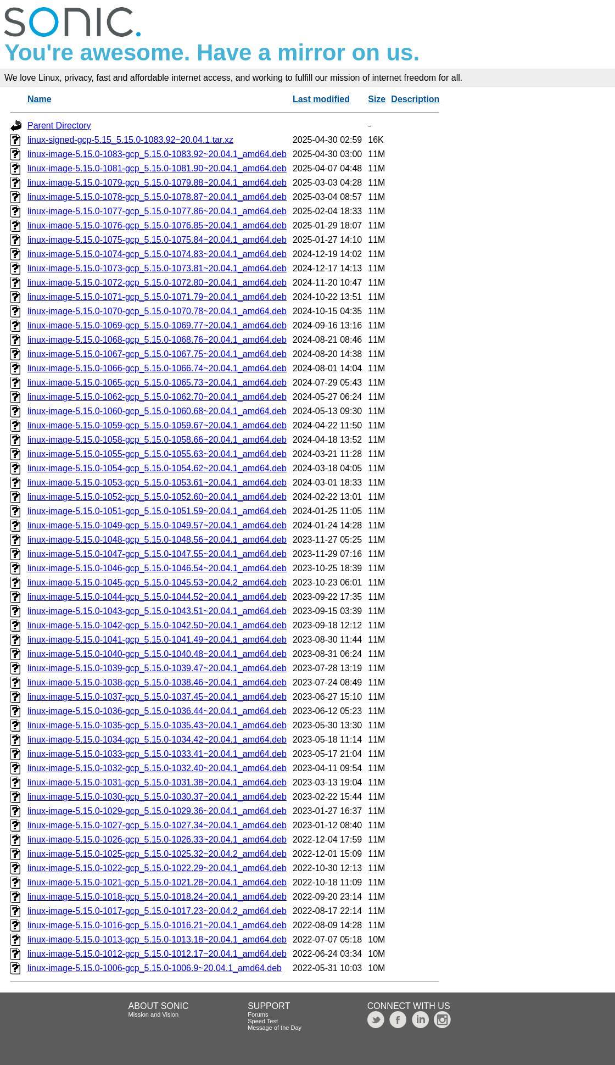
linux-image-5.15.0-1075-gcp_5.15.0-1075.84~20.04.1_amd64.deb (157, 239)
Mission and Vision (153, 1014)
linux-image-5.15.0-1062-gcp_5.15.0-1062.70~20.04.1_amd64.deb (157, 397)
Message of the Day (274, 1027)
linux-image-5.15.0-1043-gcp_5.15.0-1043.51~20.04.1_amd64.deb (157, 611)
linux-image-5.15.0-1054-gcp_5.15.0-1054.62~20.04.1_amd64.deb (157, 468)
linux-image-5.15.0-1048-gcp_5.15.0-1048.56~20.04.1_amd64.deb (157, 539)
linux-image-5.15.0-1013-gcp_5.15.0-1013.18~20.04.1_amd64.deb (157, 939)
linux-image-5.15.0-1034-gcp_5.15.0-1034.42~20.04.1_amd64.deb (157, 739)
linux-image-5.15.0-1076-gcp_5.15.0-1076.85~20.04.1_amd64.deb (157, 225)
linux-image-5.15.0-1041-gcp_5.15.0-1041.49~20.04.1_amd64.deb (157, 639)
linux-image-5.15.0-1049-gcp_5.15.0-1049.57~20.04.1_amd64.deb (157, 525)
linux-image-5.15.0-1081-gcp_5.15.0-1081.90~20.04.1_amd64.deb (157, 168)
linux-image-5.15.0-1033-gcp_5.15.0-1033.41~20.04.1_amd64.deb (157, 754)
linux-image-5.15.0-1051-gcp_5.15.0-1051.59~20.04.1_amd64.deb (157, 511)
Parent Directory (59, 125)
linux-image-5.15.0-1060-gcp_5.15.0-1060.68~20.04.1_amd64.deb (157, 411)
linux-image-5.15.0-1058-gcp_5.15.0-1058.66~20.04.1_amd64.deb (157, 439)
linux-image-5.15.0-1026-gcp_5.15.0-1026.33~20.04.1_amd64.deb (157, 839)
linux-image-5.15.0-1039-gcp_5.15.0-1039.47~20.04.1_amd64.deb (157, 668)
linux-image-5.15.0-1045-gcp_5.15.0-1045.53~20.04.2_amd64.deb (157, 582)
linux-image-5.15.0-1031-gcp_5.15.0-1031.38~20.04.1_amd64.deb (157, 782)
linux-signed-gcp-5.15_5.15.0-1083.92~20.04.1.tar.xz (130, 139)
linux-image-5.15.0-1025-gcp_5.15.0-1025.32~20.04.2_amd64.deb (157, 853)
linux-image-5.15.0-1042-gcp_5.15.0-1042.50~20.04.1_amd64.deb (157, 625)
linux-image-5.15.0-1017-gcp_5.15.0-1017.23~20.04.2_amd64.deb (157, 911)
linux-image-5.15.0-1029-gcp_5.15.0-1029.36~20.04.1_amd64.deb (157, 811)
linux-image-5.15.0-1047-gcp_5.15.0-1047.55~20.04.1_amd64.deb (157, 554)
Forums (258, 1014)
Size (376, 99)
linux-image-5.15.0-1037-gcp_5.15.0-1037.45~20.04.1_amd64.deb (157, 696)
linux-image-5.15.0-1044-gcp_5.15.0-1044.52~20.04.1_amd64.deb (157, 596)
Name (39, 99)
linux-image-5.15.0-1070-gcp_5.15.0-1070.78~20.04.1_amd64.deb (157, 311)
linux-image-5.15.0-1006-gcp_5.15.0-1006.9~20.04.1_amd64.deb (154, 968)
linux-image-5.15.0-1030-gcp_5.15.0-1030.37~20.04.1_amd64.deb (157, 796)
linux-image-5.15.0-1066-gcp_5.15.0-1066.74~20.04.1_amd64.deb (157, 368)
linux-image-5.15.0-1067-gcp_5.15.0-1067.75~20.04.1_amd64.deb (157, 354)
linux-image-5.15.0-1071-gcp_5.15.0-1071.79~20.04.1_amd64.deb (157, 297)
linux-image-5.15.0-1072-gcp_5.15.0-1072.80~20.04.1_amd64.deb (157, 282)
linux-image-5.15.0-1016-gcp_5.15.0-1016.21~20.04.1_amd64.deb (157, 925)
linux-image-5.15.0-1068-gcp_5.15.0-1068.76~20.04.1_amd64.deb (157, 339)
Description (415, 99)
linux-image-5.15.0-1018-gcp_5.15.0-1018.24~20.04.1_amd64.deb (157, 896)
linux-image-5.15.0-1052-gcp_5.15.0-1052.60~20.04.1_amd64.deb (157, 496)
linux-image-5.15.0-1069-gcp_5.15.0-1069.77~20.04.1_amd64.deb (157, 325)
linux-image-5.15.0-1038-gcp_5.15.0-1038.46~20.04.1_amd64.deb (157, 682)
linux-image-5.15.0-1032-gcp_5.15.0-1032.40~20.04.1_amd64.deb (157, 768)
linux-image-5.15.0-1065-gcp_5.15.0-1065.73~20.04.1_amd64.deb (157, 382)
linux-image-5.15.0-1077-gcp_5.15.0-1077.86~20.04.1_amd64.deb (157, 211)
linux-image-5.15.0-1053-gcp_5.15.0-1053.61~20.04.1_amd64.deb (157, 482)
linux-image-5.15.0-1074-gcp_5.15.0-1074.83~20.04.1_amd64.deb (157, 254)
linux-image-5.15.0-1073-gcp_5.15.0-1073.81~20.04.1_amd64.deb (157, 268)
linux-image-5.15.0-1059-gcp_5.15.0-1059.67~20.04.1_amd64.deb (157, 425)
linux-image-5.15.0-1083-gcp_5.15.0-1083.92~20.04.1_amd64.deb (157, 154)
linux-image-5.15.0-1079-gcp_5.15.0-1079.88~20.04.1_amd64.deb (157, 182)
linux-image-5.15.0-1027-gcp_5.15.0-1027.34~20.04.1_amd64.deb (157, 825)
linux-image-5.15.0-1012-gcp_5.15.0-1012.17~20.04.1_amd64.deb (157, 953)
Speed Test (263, 1021)
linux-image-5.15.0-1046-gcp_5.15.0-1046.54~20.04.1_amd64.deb (157, 568)
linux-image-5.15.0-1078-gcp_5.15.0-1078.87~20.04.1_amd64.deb (157, 197)
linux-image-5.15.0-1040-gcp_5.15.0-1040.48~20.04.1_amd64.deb (157, 654)
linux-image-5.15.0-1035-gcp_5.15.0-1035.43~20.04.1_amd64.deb (157, 725)
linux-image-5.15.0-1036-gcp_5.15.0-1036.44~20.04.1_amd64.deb (157, 711)
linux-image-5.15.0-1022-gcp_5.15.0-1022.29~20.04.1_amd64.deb (157, 868)
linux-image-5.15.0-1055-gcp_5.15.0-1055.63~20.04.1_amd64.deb (157, 454)
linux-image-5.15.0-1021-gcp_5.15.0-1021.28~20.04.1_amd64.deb (157, 882)
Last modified (321, 99)
